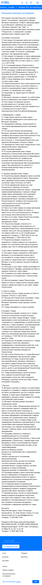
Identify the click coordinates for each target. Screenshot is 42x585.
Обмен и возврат (8, 570)
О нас (4, 553)
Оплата (4, 566)
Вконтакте (24, 557)
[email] (11, 540)
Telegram (24, 553)
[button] (22, 3)
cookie (18, 582)
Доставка (5, 560)
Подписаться (10, 546)
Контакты (5, 557)
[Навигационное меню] (37, 2)
